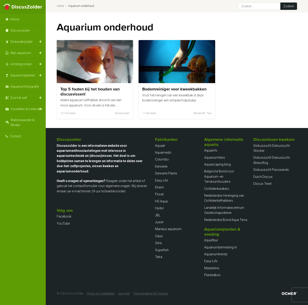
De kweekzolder (22, 42)
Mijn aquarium (21, 53)
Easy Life (161, 180)
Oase (159, 236)
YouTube (63, 223)
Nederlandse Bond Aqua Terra (225, 220)
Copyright (124, 293)
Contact (15, 136)
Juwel (159, 222)
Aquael (160, 145)
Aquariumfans (214, 157)
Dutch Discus (263, 177)
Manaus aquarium (168, 229)
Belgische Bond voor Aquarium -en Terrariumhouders (219, 176)
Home (14, 19)
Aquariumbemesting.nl (220, 247)
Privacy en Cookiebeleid (100, 293)
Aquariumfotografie (25, 86)
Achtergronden (21, 64)
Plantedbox (212, 275)
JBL (157, 215)
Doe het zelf (19, 98)
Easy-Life (210, 261)
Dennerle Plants (166, 173)
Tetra (158, 257)
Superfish (162, 250)
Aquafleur (211, 240)
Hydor (159, 208)
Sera (158, 243)
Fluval (159, 194)
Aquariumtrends (216, 254)
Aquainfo (210, 150)
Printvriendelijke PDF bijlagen (151, 293)
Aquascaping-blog (217, 164)
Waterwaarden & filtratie (22, 122)
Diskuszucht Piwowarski (271, 170)
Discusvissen (20, 30)
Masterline (211, 268)
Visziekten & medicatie (26, 109)
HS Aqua (161, 201)
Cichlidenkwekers (216, 189)
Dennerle (161, 166)
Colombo (162, 159)
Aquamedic (163, 152)
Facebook (64, 216)
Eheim (159, 187)
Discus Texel (262, 183)
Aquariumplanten (23, 75)
